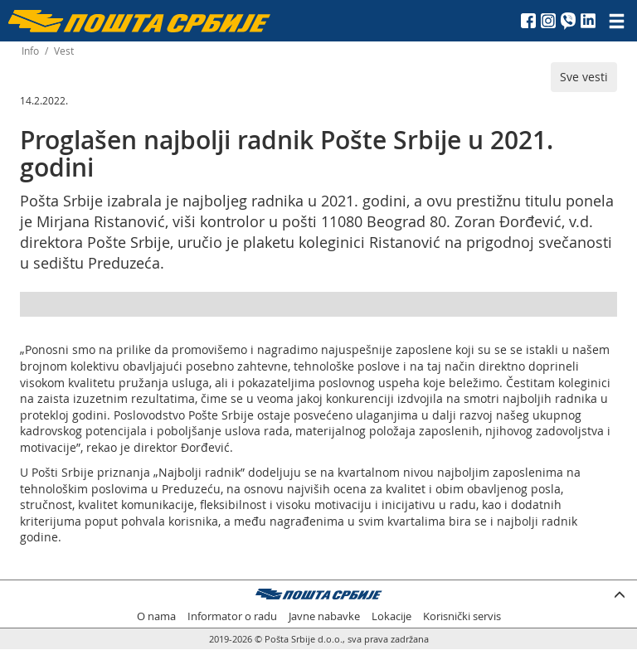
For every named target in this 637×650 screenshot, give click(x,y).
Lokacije (391, 616)
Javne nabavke (324, 616)
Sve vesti (584, 77)
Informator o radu (232, 616)
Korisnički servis (462, 616)
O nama (156, 616)
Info (30, 51)
